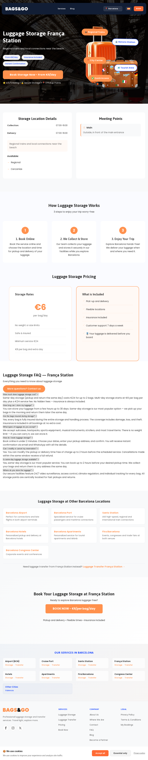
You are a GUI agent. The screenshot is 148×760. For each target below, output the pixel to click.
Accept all (100, 753)
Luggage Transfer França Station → (104, 566)
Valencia (9, 690)
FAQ (92, 730)
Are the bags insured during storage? (20, 418)
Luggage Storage (67, 715)
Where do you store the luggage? (18, 472)
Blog (92, 735)
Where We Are (97, 720)
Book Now (63, 730)
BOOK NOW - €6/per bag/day (74, 609)
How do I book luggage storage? (18, 440)
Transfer (19, 665)
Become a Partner (99, 740)
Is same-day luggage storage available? (21, 461)
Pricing (61, 725)
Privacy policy (139, 753)
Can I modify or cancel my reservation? (20, 450)
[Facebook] (6, 728)
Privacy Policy (127, 715)
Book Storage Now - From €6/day (33, 74)
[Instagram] (13, 728)
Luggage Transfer (67, 720)
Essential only (120, 753)
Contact (94, 725)
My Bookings (127, 725)
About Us (94, 715)
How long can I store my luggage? (18, 407)
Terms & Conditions (131, 720)
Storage (9, 665)
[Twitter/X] (20, 728)
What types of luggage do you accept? (20, 429)
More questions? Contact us (24, 388)
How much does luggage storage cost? (20, 396)
